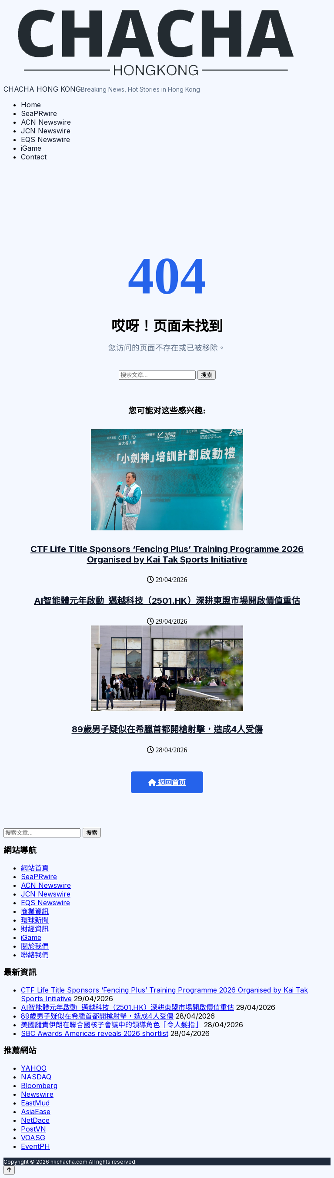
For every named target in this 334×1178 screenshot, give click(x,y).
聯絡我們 (35, 954)
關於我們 (35, 946)
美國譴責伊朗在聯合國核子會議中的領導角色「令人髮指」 (111, 1024)
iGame (31, 148)
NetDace (35, 1120)
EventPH (35, 1146)
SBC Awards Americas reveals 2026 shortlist (94, 1033)
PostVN (33, 1129)
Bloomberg (39, 1085)
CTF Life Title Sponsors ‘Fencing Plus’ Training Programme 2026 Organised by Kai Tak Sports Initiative (167, 554)
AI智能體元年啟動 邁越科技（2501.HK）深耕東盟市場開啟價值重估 (167, 601)
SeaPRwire (39, 113)
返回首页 (167, 782)
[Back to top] (9, 1170)
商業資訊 (35, 911)
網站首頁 (35, 868)
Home (31, 104)
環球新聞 (35, 920)
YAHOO (34, 1068)
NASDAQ (36, 1076)
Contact (34, 156)
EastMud (35, 1103)
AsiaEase (35, 1111)
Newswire (37, 1094)
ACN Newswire (46, 122)
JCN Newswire (45, 130)
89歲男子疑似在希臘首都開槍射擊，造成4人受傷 (167, 729)
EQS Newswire (45, 139)
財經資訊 (35, 928)
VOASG (33, 1137)
